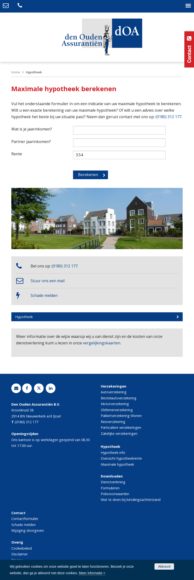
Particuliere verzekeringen (121, 427)
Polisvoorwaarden (115, 493)
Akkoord (164, 566)
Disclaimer (19, 554)
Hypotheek (24, 316)
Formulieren (110, 488)
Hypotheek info (113, 452)
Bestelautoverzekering (118, 398)
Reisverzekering (113, 421)
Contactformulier (24, 518)
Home (15, 72)
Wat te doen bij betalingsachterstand (131, 499)
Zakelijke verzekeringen (119, 433)
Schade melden (44, 295)
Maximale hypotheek (117, 464)
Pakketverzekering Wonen (121, 415)
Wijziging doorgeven (27, 530)
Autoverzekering (114, 392)
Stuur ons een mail (48, 280)
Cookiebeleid (21, 548)
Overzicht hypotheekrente (121, 458)
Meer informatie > (92, 573)
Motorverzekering (115, 404)
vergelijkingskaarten (101, 343)
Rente (16, 154)
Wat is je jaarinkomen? (31, 129)
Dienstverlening (113, 482)
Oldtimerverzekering (117, 410)
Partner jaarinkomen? (31, 141)
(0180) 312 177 (168, 116)
